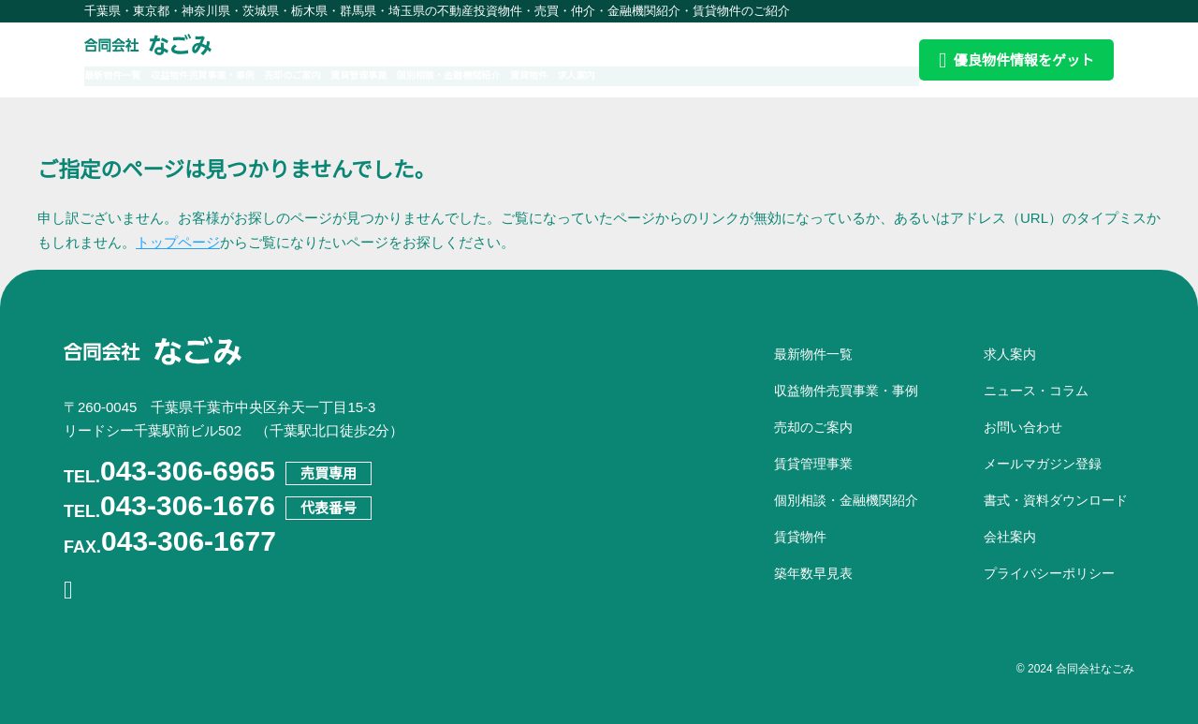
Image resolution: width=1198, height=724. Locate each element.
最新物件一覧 (120, 75)
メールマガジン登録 (1043, 463)
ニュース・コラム (1036, 390)
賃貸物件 (689, 75)
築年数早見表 (813, 573)
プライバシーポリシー (1049, 573)
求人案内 (756, 75)
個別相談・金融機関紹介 (579, 75)
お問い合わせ (1023, 427)
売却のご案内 (365, 75)
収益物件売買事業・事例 (243, 75)
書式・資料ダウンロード (1056, 500)
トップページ (178, 242)
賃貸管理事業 (456, 75)
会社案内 (1010, 536)
